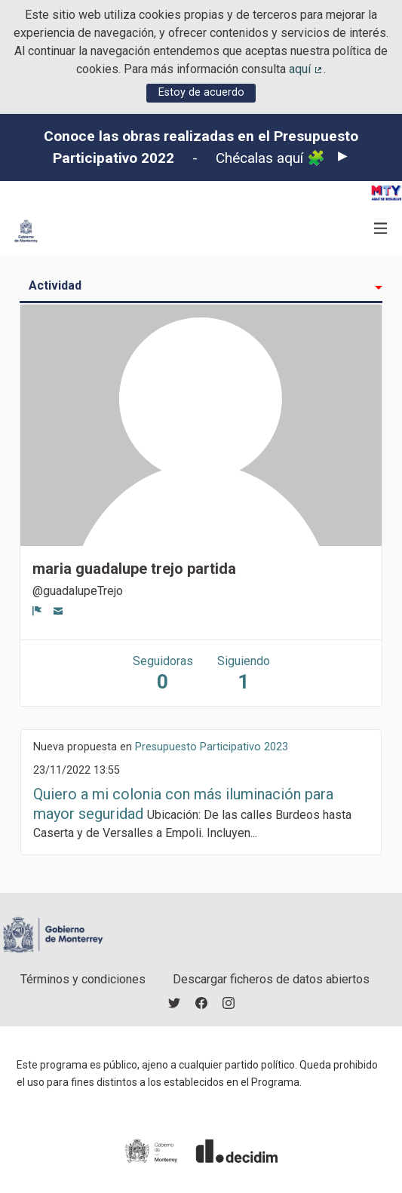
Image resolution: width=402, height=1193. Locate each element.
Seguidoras (163, 674)
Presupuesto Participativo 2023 (211, 747)
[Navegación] (381, 229)
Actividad (55, 285)
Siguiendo (243, 674)
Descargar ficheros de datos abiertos (271, 979)
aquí (306, 69)
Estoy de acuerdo (201, 92)
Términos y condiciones (83, 979)
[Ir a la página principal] (26, 231)
